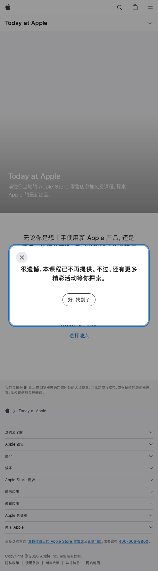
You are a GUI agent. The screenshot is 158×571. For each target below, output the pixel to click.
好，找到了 (79, 299)
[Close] (22, 257)
